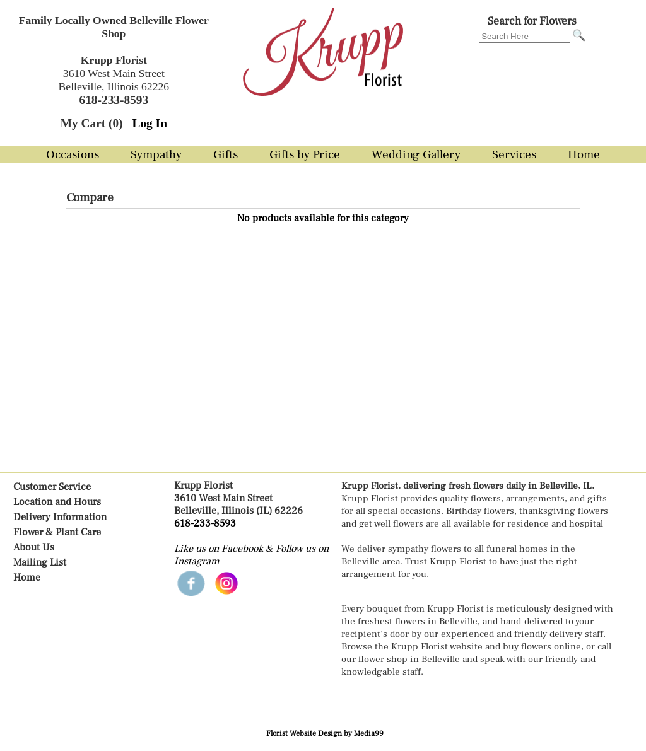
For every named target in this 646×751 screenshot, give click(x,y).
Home (26, 577)
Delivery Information (60, 517)
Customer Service (52, 486)
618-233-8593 (205, 523)
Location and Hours (57, 502)
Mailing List (39, 562)
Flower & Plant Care (57, 532)
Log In (149, 123)
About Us (33, 547)
